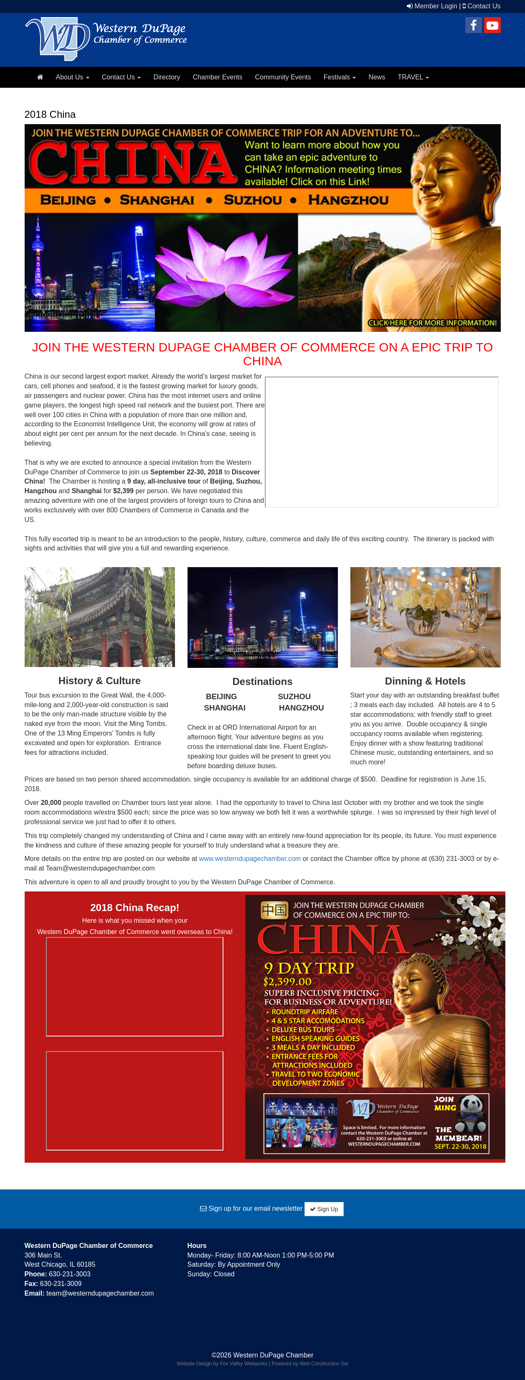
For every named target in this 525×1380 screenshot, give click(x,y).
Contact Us (483, 6)
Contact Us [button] (121, 77)
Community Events (283, 77)
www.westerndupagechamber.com (250, 858)
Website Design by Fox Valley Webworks (222, 1364)
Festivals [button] (340, 77)
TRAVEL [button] (413, 77)
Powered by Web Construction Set (310, 1364)
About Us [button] (72, 77)
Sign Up (324, 1209)
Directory (166, 77)
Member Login (436, 6)
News (376, 77)
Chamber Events (217, 77)
